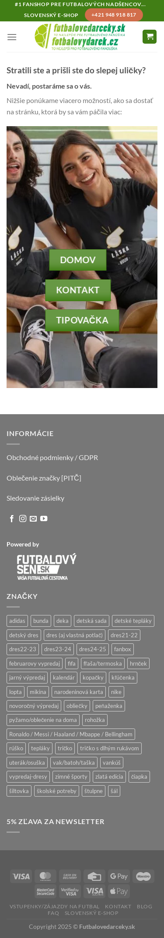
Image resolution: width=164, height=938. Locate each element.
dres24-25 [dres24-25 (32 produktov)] (92, 649)
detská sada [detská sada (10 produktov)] (92, 620)
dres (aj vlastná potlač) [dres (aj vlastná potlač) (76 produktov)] (74, 635)
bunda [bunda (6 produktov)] (41, 620)
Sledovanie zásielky (35, 498)
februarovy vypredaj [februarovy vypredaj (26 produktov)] (34, 663)
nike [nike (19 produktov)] (116, 691)
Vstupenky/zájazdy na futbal (55, 906)
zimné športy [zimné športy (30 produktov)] (71, 776)
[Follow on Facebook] (11, 519)
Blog (144, 906)
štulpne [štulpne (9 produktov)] (93, 790)
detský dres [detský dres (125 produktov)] (23, 635)
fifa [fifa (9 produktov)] (72, 663)
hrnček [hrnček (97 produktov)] (138, 663)
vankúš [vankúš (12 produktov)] (112, 762)
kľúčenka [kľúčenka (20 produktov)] (123, 677)
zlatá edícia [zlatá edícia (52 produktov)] (109, 776)
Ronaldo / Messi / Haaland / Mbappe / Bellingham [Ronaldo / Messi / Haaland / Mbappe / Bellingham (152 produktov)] (71, 734)
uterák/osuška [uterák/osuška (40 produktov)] (27, 762)
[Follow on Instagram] (22, 519)
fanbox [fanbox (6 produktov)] (122, 649)
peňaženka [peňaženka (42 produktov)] (108, 705)
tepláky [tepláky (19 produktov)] (40, 748)
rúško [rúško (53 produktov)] (16, 748)
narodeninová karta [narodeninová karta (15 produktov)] (78, 691)
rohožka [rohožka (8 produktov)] (95, 719)
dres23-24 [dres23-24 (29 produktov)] (57, 649)
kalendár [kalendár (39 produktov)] (64, 677)
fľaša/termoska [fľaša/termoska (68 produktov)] (103, 663)
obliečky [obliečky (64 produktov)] (76, 705)
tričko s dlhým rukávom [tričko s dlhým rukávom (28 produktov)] (109, 748)
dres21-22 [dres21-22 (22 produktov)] (124, 635)
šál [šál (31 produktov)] (114, 790)
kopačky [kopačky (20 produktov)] (93, 677)
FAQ (53, 913)
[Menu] (12, 37)
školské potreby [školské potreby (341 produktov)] (57, 790)
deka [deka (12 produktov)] (62, 620)
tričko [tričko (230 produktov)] (65, 748)
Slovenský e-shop (92, 913)
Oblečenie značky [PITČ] (44, 478)
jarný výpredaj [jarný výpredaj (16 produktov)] (27, 677)
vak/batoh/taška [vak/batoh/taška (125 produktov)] (74, 762)
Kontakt (118, 906)
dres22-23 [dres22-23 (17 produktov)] (22, 649)
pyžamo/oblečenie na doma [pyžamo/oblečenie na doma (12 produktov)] (43, 719)
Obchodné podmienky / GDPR (52, 457)
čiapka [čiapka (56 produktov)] (139, 776)
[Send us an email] (33, 519)
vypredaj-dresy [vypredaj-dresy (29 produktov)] (28, 776)
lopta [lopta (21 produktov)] (15, 691)
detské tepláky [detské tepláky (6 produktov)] (133, 620)
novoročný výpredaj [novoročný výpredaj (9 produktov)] (34, 705)
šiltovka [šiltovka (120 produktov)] (19, 790)
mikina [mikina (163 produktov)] (38, 691)
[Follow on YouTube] (43, 519)
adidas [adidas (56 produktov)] (17, 620)
